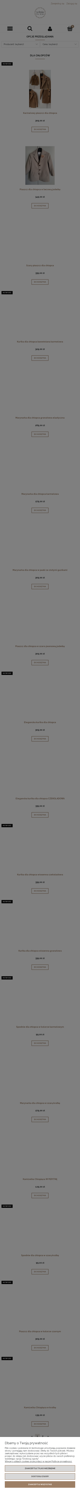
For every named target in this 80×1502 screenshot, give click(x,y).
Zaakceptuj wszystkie (40, 1484)
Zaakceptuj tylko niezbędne (40, 1468)
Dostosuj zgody (40, 1476)
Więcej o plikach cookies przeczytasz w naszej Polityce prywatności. (38, 1461)
